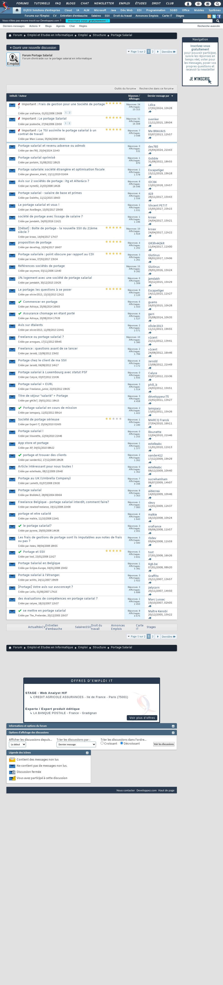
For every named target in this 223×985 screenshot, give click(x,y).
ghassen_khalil (38, 174)
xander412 (35, 460)
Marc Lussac (37, 139)
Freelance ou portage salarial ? (41, 337)
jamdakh (34, 221)
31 (138, 119)
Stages (180, 16)
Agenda (60, 26)
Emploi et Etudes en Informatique (50, 35)
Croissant (109, 744)
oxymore (34, 271)
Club (169, 3)
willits (33, 580)
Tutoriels (41, 3)
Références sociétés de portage (41, 266)
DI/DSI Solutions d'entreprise (41, 10)
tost (32, 556)
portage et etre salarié (34, 514)
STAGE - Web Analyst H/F (46, 693)
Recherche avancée (208, 26)
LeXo (32, 592)
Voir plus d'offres (142, 717)
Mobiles (199, 10)
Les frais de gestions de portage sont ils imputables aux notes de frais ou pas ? (70, 539)
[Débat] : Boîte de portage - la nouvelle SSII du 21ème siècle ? (57, 230)
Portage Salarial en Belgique (39, 563)
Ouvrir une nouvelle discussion (33, 48)
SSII (107, 16)
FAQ (57, 3)
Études (141, 3)
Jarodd (33, 353)
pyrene (33, 530)
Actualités (34, 627)
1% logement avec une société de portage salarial (55, 278)
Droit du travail (122, 16)
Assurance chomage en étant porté (49, 313)
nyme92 (34, 186)
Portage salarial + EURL (35, 384)
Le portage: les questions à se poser (44, 290)
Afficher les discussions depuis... (30, 740)
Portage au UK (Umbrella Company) (44, 478)
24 (138, 104)
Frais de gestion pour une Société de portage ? (61, 106)
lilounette (35, 436)
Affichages (134, 98)
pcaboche (35, 124)
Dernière (169, 51)
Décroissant (130, 744)
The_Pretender (38, 615)
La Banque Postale (49, 713)
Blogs (70, 3)
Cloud (68, 10)
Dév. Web (126, 10)
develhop (35, 247)
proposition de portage (35, 243)
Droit (156, 3)
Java (113, 10)
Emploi (124, 3)
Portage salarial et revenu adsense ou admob (51, 146)
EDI (139, 10)
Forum (17, 35)
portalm (34, 162)
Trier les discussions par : (73, 740)
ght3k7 (33, 400)
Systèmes (215, 10)
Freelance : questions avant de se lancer (48, 349)
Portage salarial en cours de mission (50, 408)
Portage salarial (29, 490)
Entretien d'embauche (74, 16)
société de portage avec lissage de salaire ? (50, 217)
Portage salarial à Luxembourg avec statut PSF (52, 372)
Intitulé (13, 95)
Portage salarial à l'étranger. (39, 575)
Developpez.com (147, 790)
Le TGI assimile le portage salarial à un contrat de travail (57, 132)
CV (55, 16)
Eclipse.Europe (38, 568)
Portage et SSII (34, 552)
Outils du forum (124, 88)
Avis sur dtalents (30, 325)
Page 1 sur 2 (138, 51)
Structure (99, 35)
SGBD (173, 10)
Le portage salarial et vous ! (38, 205)
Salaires (96, 16)
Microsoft (100, 10)
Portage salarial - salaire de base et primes (50, 193)
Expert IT (34, 424)
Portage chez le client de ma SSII (42, 360)
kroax (33, 237)
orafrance (35, 113)
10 (138, 229)
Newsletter (103, 3)
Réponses (133, 95)
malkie (33, 518)
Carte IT (167, 16)
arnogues (35, 342)
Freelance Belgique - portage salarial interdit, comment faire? (63, 502)
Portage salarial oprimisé (36, 158)
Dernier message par (161, 95)
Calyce (33, 377)
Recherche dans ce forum (155, 88)
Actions (33, 26)
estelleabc (35, 471)
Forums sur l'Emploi (37, 16)
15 (138, 266)
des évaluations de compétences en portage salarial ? (58, 599)
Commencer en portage (40, 302)
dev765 (34, 150)
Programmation (155, 10)
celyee (33, 603)
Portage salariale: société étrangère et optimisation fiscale (61, 170)
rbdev (33, 546)
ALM (86, 10)
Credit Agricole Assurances (58, 697)
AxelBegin (35, 209)
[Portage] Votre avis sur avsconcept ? (45, 587)
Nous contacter (126, 790)
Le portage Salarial (53, 119)
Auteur (23, 95)
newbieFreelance (39, 507)
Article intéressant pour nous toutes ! (45, 467)
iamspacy (35, 413)
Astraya (34, 306)
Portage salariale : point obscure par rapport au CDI (56, 254)
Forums (22, 3)
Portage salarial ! (30, 431)
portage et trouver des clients (45, 455)
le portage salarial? (37, 526)
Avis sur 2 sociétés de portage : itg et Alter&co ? (53, 181)
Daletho (34, 198)
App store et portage (33, 443)
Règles (83, 26)
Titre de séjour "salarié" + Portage (43, 396)
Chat (84, 3)
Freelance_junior (39, 389)
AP (31, 448)
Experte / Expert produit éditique (52, 709)
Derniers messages (14, 26)
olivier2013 (36, 294)
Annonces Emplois (146, 16)
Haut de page (166, 790)
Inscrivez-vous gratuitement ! (88, 20)
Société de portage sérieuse (38, 420)
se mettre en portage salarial (44, 611)
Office (185, 10)
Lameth (34, 483)
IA (77, 10)
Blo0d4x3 (35, 495)
